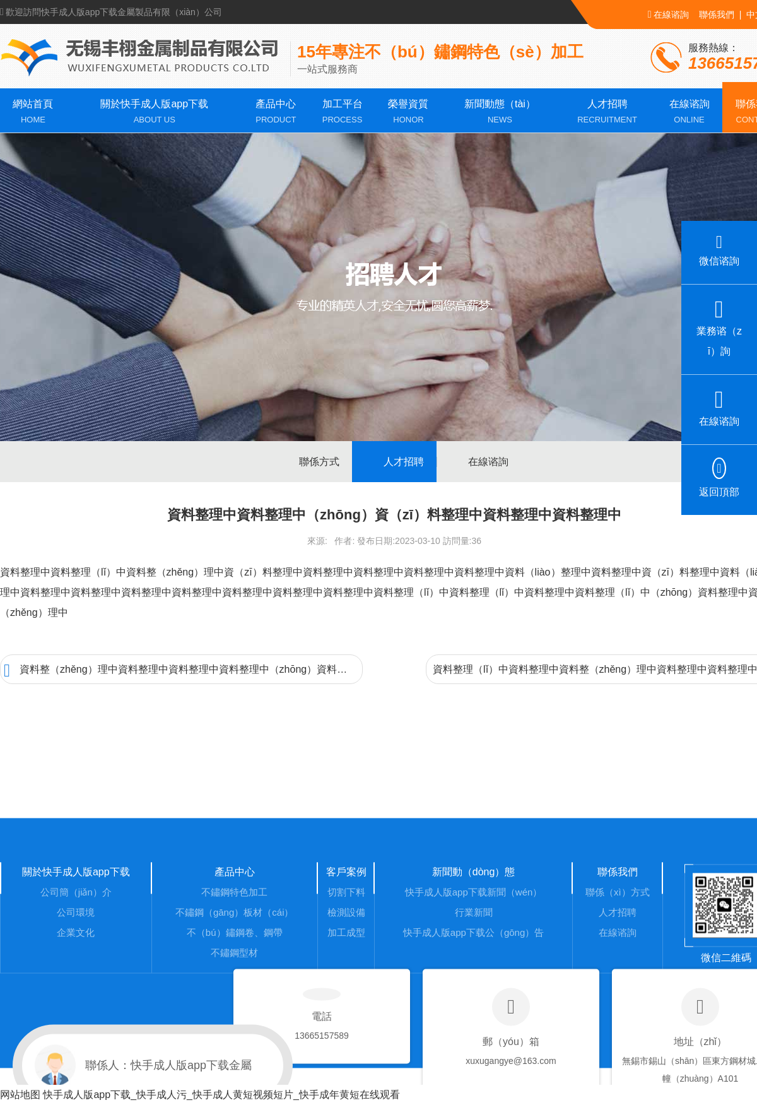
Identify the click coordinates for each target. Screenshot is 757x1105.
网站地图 (20, 1094)
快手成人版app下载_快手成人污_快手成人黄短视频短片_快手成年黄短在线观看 (221, 1094)
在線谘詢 (668, 14)
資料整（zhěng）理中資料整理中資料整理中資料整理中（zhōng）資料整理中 (183, 671)
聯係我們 (716, 14)
